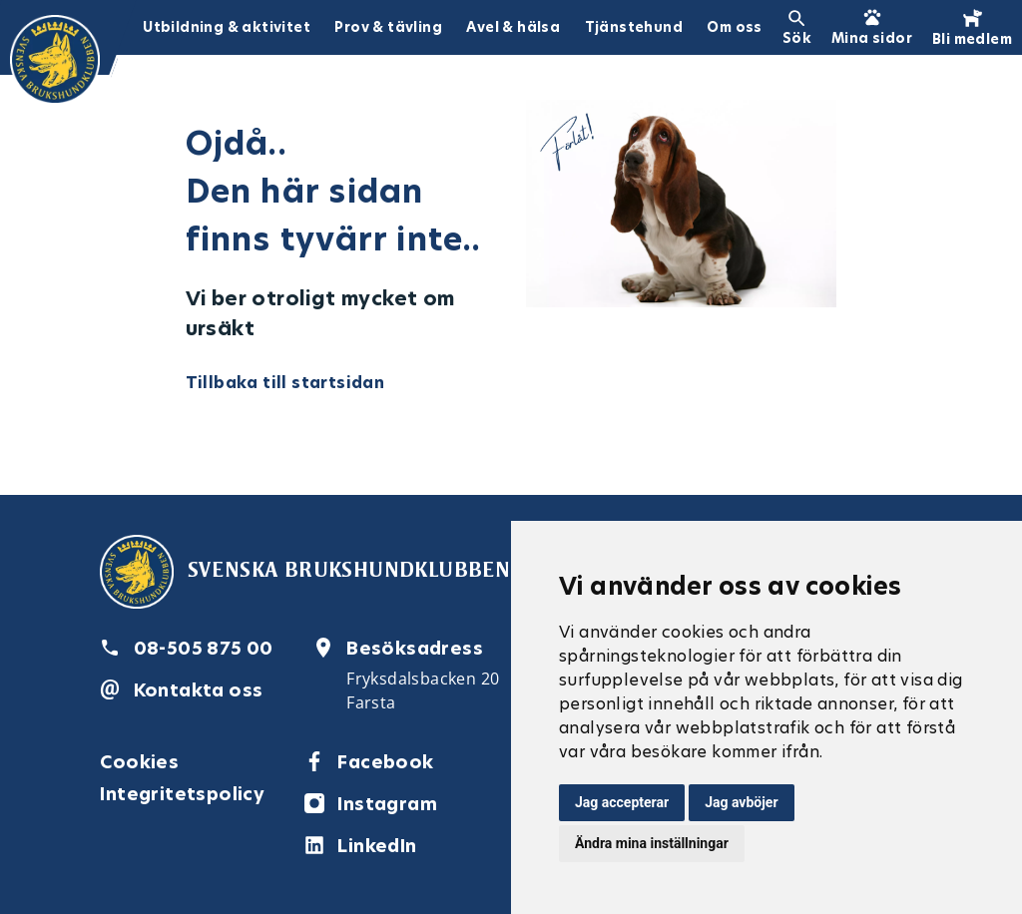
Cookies (139, 761)
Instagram (387, 803)
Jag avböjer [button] (741, 802)
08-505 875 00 (203, 648)
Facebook (385, 761)
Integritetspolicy (182, 793)
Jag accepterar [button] (622, 802)
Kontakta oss (198, 690)
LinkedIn (376, 845)
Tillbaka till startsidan (285, 382)
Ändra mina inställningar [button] (652, 843)
